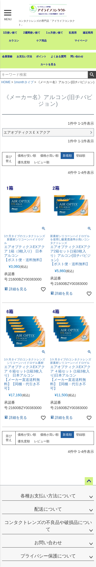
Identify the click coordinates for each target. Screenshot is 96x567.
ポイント (41, 56)
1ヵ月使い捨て (54, 32)
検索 (92, 74)
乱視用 (73, 32)
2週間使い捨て (31, 32)
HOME (5, 82)
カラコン (14, 40)
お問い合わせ (48, 542)
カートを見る (48, 64)
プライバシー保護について (48, 556)
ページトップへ (89, 481)
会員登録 (7, 56)
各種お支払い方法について (48, 495)
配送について (48, 509)
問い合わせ (76, 56)
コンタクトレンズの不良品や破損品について (48, 526)
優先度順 (24, 162)
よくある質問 (58, 56)
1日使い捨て (10, 32)
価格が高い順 (49, 155)
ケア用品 (41, 40)
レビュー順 (41, 162)
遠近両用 (88, 32)
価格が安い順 (27, 155)
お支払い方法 (24, 56)
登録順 (80, 155)
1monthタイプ (24, 82)
